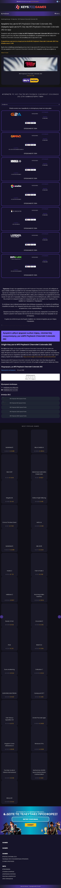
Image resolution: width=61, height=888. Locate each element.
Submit (30, 825)
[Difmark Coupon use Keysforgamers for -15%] (30, 326)
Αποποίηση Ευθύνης (9, 874)
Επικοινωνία (6, 869)
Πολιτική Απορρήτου (9, 876)
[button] (1, 616)
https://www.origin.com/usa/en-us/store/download (39, 357)
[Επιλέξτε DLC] (30, 104)
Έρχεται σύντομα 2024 (9, 856)
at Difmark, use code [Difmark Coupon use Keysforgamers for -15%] (28, 1)
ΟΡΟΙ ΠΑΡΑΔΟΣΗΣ (7, 879)
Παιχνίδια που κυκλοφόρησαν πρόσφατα (15, 859)
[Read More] (30, 53)
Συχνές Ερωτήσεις (8, 861)
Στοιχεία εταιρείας (8, 871)
